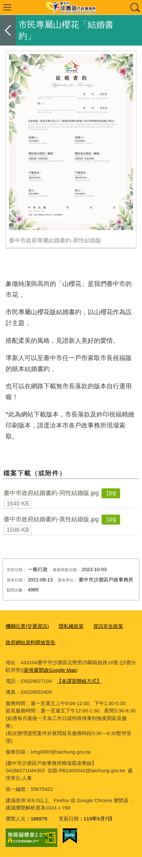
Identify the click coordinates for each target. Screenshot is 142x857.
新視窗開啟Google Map (50, 670)
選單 (7, 7)
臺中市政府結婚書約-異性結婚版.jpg (51, 519)
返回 (8, 30)
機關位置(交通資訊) (27, 626)
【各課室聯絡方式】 (79, 681)
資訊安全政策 (108, 626)
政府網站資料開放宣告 (30, 642)
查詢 (134, 7)
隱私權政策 (71, 626)
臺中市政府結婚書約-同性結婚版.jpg (51, 493)
